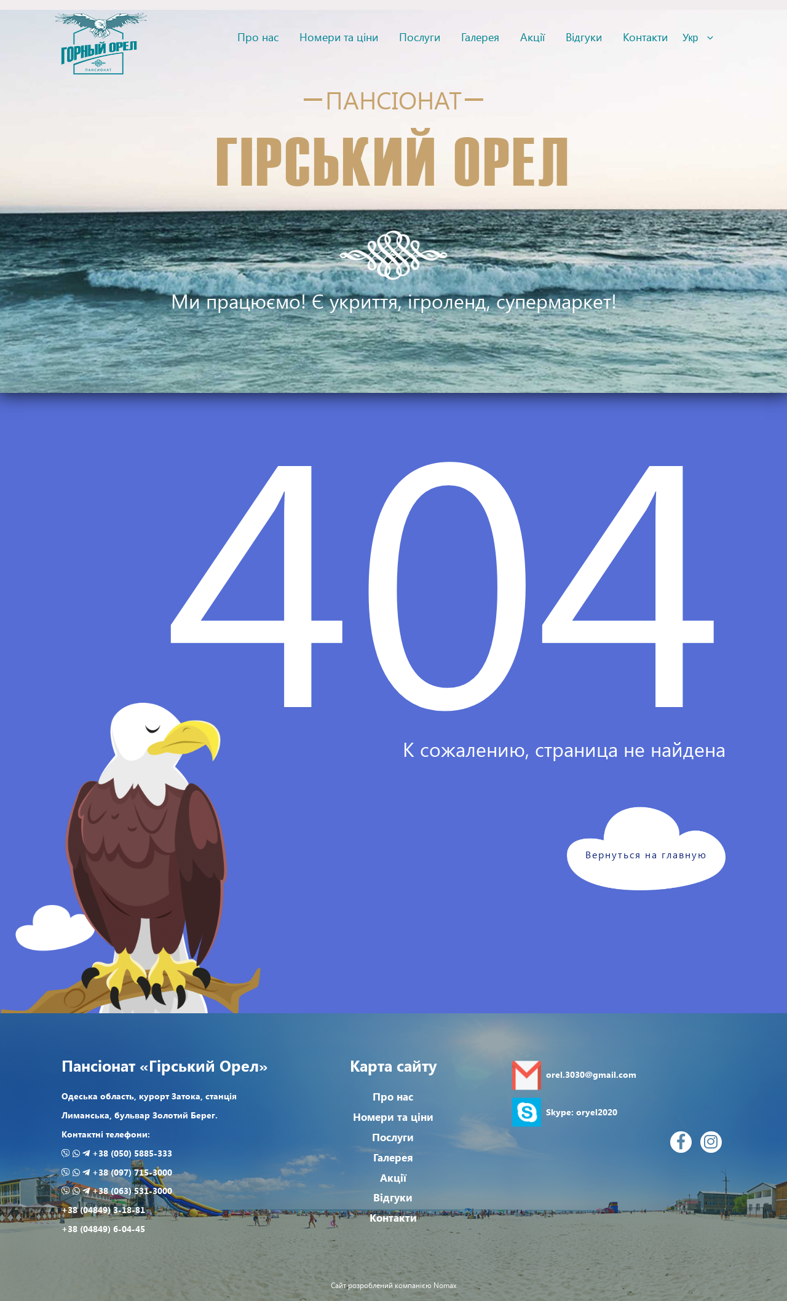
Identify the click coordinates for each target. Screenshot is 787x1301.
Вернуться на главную (646, 854)
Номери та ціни (338, 36)
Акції (532, 36)
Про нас (258, 36)
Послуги (419, 36)
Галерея (480, 36)
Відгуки (584, 36)
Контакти (645, 36)
